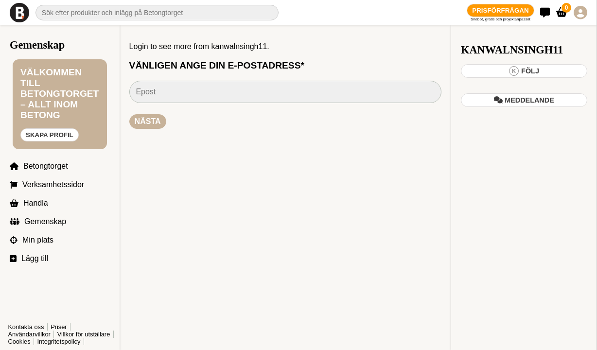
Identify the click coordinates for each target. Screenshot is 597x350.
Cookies (19, 341)
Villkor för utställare (83, 334)
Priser (59, 327)
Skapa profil (49, 135)
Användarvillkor (29, 334)
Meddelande (524, 100)
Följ (524, 71)
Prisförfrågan (500, 10)
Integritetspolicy (58, 341)
